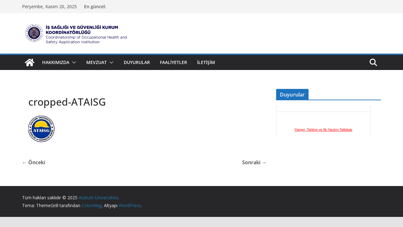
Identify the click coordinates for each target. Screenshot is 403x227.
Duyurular (137, 62)
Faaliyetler (173, 62)
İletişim (206, 62)
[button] (72, 62)
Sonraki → (254, 162)
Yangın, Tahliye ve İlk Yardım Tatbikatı (323, 133)
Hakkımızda (55, 62)
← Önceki (33, 162)
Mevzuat (96, 62)
